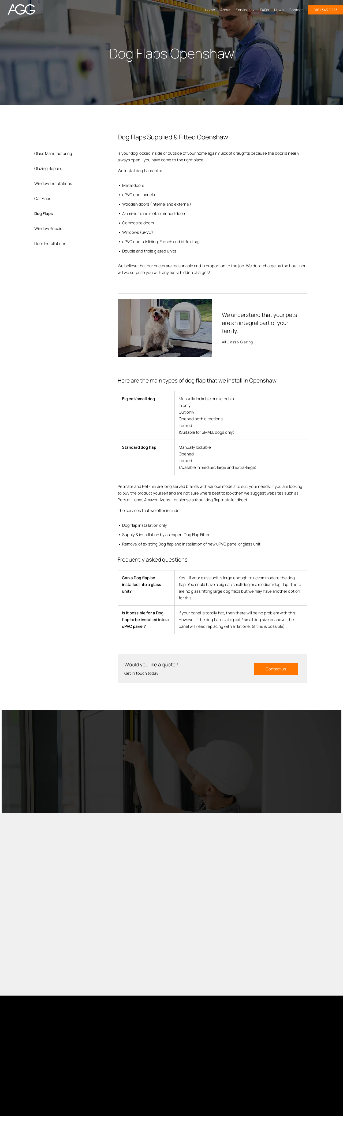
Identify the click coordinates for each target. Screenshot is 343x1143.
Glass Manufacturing (53, 153)
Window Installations (53, 183)
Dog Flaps (43, 213)
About (225, 9)
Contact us (276, 668)
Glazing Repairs (48, 168)
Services (245, 9)
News (279, 9)
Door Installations (50, 243)
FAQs (264, 9)
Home (210, 9)
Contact (296, 9)
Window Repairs (49, 228)
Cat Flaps (42, 198)
